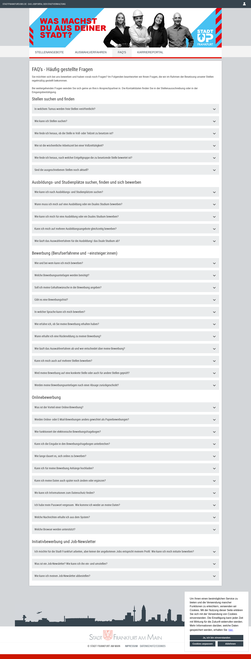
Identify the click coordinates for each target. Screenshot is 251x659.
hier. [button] (231, 630)
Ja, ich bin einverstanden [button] (216, 637)
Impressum (131, 646)
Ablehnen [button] (230, 643)
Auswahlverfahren (91, 52)
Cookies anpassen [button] (202, 643)
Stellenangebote (49, 52)
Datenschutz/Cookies (152, 646)
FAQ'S (122, 52)
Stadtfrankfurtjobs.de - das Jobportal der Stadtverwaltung (34, 4)
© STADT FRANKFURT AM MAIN (104, 646)
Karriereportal (150, 52)
